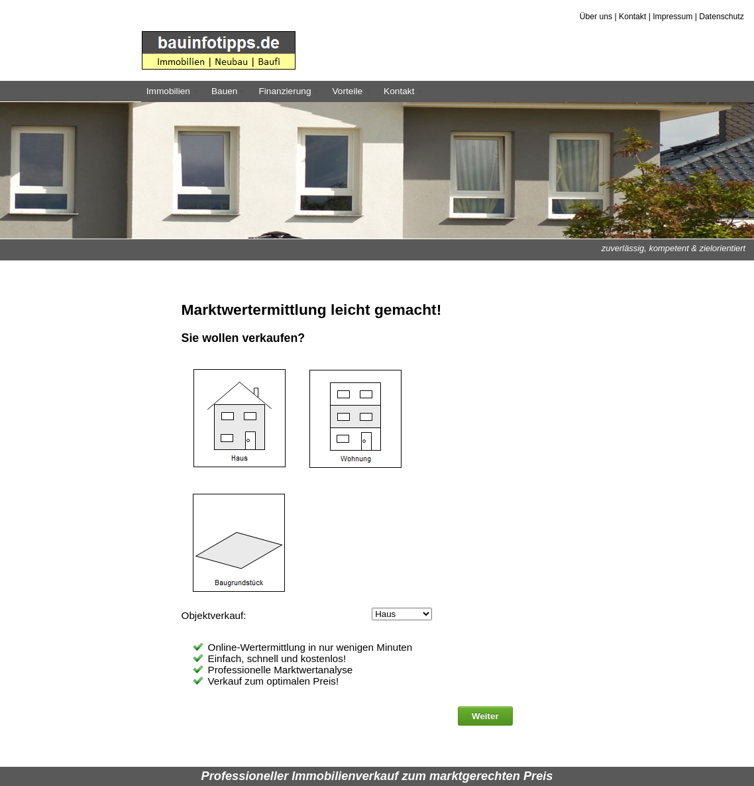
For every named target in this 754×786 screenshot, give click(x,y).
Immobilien (174, 94)
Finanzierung (290, 94)
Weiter (485, 716)
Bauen (230, 94)
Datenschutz (721, 16)
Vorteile (353, 94)
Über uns (596, 16)
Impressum (672, 16)
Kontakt (632, 16)
